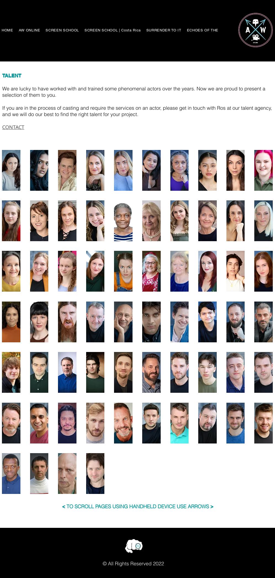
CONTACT (13, 127)
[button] (11, 170)
